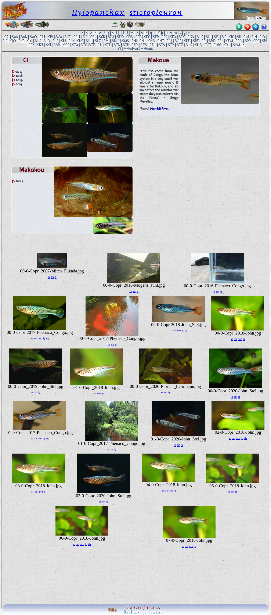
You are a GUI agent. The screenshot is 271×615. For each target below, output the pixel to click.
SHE (200, 37)
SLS (80, 41)
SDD (120, 37)
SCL (93, 37)
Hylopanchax (98, 12)
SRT (40, 45)
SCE (68, 37)
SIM (246, 37)
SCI (85, 37)
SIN (254, 37)
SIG (231, 37)
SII (239, 37)
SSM (57, 45)
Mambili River (159, 109)
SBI (50, 37)
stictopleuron (156, 12)
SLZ (98, 41)
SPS (256, 41)
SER (164, 37)
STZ (180, 45)
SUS (198, 45)
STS (144, 45)
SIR (5, 41)
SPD (187, 41)
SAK (15, 37)
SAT (42, 37)
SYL (227, 45)
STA (75, 45)
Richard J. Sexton (143, 612)
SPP (248, 41)
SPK (212, 41)
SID (216, 37)
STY (171, 45)
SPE (196, 41)
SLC (38, 41)
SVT (207, 45)
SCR (102, 37)
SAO (33, 37)
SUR (189, 45)
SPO (238, 41)
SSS (66, 45)
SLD (47, 41)
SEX (173, 37)
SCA (59, 37)
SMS (125, 41)
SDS (129, 37)
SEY (182, 37)
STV (162, 45)
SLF (55, 41)
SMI (106, 41)
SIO (262, 37)
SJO (13, 41)
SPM (229, 41)
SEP (156, 37)
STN (117, 45)
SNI (134, 41)
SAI (6, 37)
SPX (31, 45)
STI (99, 45)
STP (126, 45)
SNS (151, 41)
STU (152, 45)
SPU (265, 41)
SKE (21, 41)
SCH (76, 37)
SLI (63, 41)
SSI (48, 45)
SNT (160, 41)
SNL (142, 41)
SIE (224, 37)
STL (108, 45)
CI (119, 49)
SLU (89, 41)
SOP (178, 41)
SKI (29, 41)
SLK (71, 41)
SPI (203, 41)
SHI (208, 37)
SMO (115, 41)
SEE (138, 37)
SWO (217, 45)
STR (134, 45)
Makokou (131, 49)
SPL (220, 41)
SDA (111, 37)
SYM (236, 45)
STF (92, 45)
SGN (190, 37)
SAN (24, 37)
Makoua (147, 49)
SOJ (169, 41)
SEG (147, 37)
